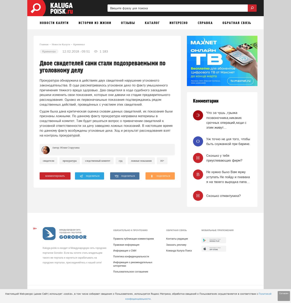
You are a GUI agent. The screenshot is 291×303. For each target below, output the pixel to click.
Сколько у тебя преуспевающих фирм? (224, 158)
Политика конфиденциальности (131, 256)
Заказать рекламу (176, 244)
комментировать (55, 175)
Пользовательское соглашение (130, 271)
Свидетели (48, 160)
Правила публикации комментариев (133, 238)
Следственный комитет (97, 160)
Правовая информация (126, 244)
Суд (120, 160)
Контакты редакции (177, 238)
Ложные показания (141, 160)
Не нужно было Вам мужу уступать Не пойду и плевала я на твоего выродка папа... (228, 177)
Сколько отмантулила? (223, 196)
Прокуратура (70, 160)
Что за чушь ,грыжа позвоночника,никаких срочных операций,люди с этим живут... (226, 120)
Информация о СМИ (124, 250)
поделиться (90, 176)
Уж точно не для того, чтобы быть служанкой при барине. (228, 141)
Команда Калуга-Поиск (179, 250)
